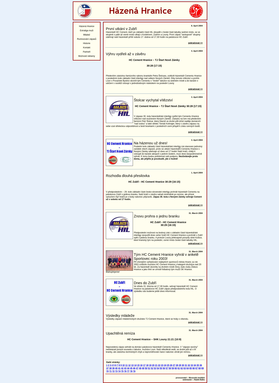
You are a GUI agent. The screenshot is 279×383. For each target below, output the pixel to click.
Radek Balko (199, 380)
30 (183, 365)
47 (137, 368)
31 (186, 365)
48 (140, 368)
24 (165, 365)
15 (138, 365)
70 (107, 371)
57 (167, 368)
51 (149, 368)
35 (198, 365)
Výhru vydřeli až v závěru (126, 54)
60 (176, 368)
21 (156, 365)
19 (150, 365)
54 (158, 368)
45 (131, 368)
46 (134, 368)
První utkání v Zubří (121, 29)
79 (134, 371)
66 (193, 368)
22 (159, 365)
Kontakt (86, 47)
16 (141, 365)
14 (135, 365)
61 (179, 368)
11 (126, 365)
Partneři (86, 52)
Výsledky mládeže (120, 316)
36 (201, 365)
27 (174, 365)
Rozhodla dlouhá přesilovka (128, 176)
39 (113, 368)
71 (110, 371)
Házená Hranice (86, 26)
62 (182, 368)
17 (144, 365)
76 (125, 371)
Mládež (86, 35)
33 (192, 365)
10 (123, 365)
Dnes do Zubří (145, 283)
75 (122, 371)
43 (125, 368)
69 (202, 368)
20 (153, 365)
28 (177, 365)
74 (119, 371)
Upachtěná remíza (120, 333)
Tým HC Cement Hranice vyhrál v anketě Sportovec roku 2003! (166, 257)
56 (164, 368)
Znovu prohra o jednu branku (157, 216)
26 (171, 365)
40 (116, 368)
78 (131, 371)
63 (184, 368)
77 (128, 371)
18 (147, 365)
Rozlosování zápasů (86, 39)
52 (152, 368)
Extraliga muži (86, 30)
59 (173, 368)
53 (155, 368)
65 (190, 368)
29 (180, 365)
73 (116, 371)
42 (122, 368)
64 (187, 368)
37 (107, 368)
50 (146, 368)
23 (162, 365)
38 (110, 368)
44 (128, 368)
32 (189, 365)
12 (129, 365)
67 (196, 368)
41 (119, 368)
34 (195, 365)
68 (199, 368)
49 (143, 368)
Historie (86, 43)
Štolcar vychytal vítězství (153, 100)
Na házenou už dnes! (150, 143)
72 (113, 371)
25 (168, 365)
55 (161, 368)
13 (132, 365)
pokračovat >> (195, 43)
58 (170, 368)
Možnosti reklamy (86, 56)
